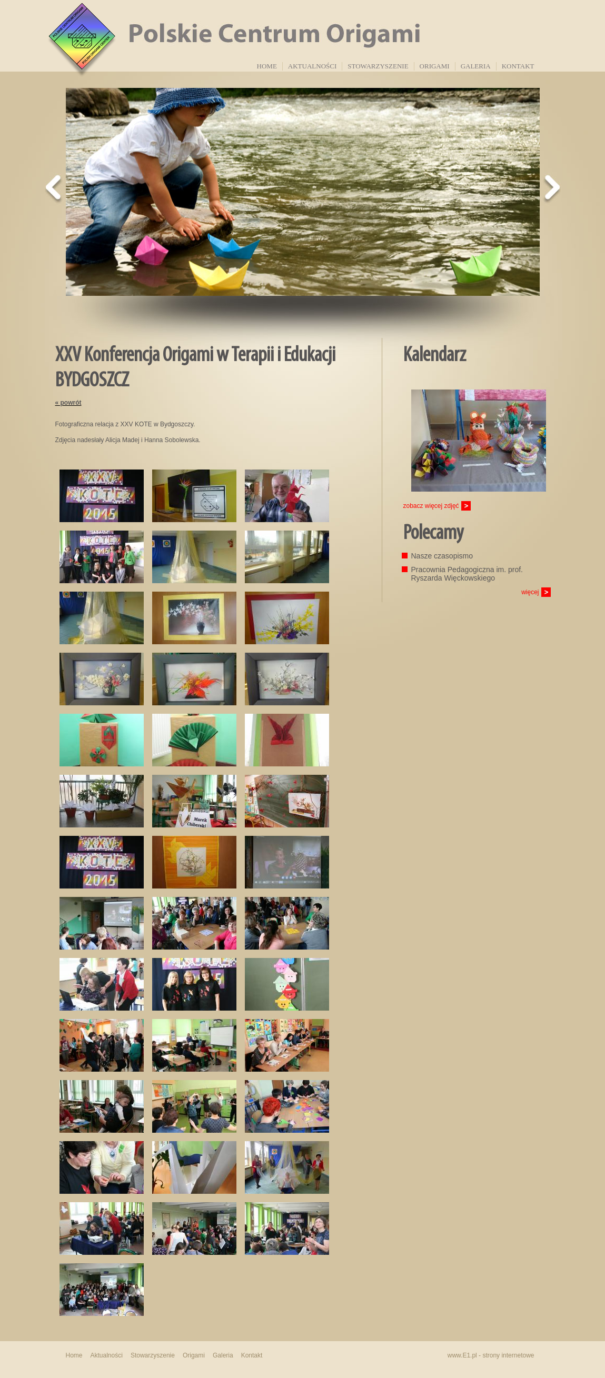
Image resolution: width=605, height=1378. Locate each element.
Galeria (476, 66)
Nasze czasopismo (442, 556)
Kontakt (518, 66)
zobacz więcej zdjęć (431, 506)
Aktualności (312, 66)
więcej (530, 592)
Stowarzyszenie (378, 66)
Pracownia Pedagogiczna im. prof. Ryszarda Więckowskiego (467, 573)
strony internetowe (508, 1355)
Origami (435, 66)
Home (267, 66)
